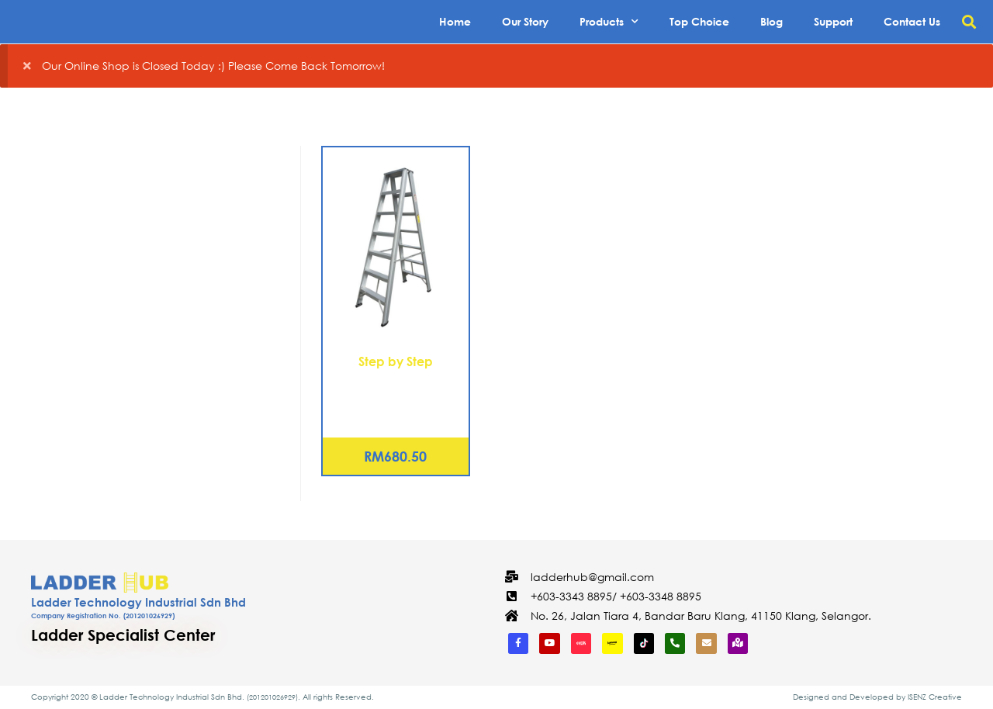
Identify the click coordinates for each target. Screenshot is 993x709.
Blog (771, 21)
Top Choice (699, 21)
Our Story (525, 21)
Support (833, 21)
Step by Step (395, 361)
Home (455, 21)
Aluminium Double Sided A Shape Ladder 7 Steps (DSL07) (395, 397)
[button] (968, 22)
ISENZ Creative (935, 697)
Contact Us (912, 21)
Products (609, 21)
